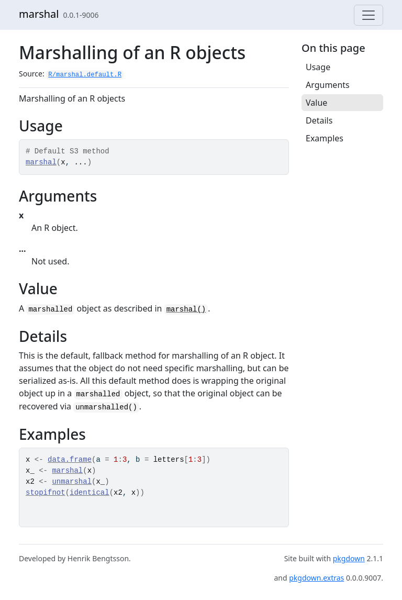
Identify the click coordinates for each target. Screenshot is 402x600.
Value (316, 102)
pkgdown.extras (316, 578)
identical (89, 492)
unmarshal (72, 481)
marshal (39, 14)
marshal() (186, 309)
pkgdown (349, 558)
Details (319, 120)
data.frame (70, 459)
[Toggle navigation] (368, 15)
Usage (318, 67)
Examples (324, 138)
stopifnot (45, 492)
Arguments (328, 85)
